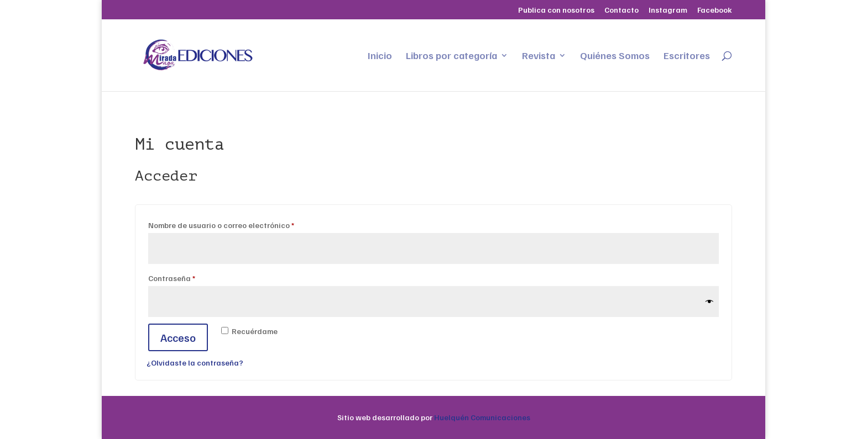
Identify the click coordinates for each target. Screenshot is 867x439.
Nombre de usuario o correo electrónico (241, 224)
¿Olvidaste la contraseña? (195, 362)
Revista (538, 56)
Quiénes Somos (615, 56)
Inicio (380, 56)
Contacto (621, 10)
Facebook (714, 10)
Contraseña (192, 277)
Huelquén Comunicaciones (482, 417)
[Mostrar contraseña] (709, 301)
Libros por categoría (451, 56)
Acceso (178, 337)
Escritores (687, 56)
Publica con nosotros (556, 10)
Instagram (668, 10)
